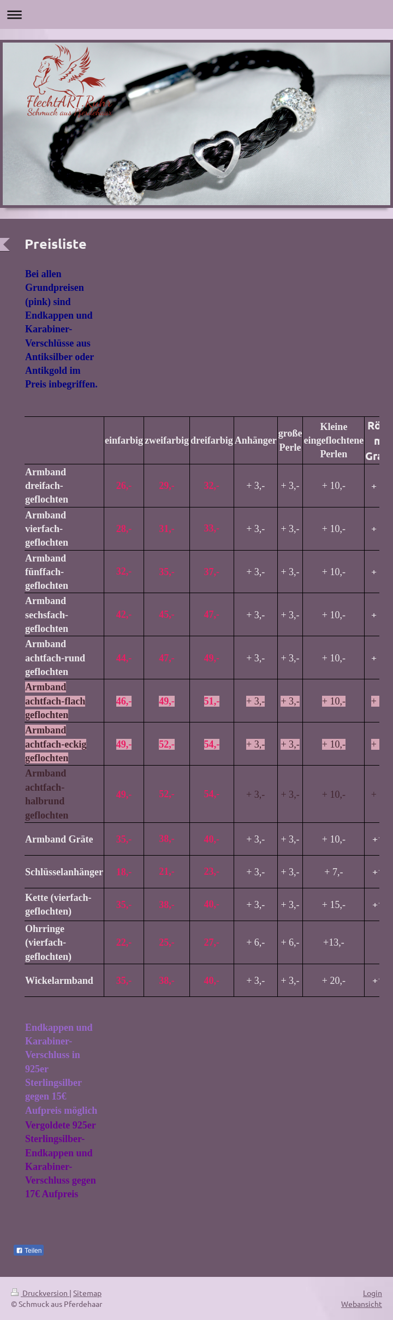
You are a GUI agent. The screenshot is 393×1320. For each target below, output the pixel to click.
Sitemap (87, 1293)
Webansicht (361, 1304)
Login (372, 1293)
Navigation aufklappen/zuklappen (196, 14)
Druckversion (40, 1293)
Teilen (28, 1251)
